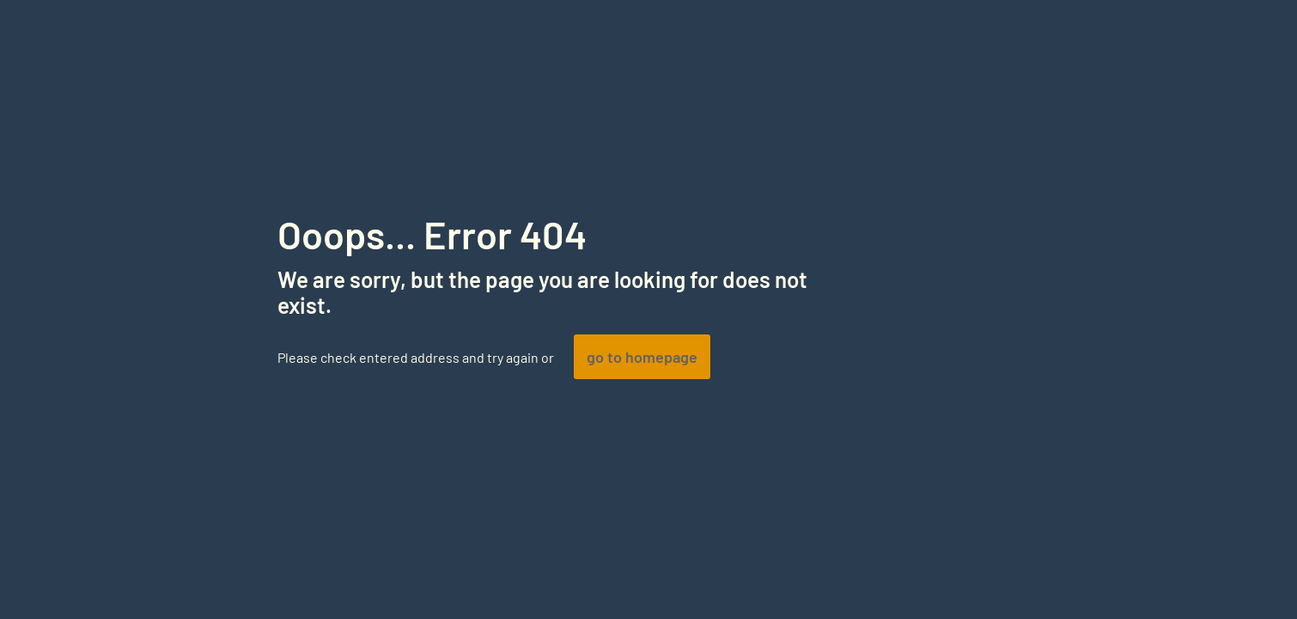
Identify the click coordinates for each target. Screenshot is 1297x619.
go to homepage (642, 356)
